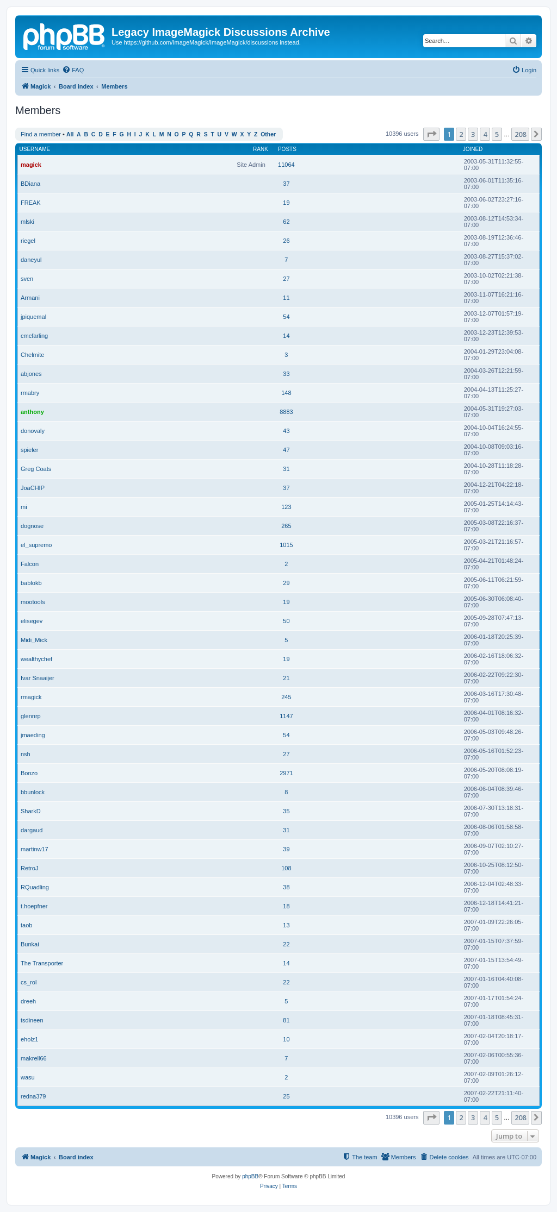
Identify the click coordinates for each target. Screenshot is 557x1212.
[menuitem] (73, 70)
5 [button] (497, 134)
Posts (287, 149)
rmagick (31, 697)
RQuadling (35, 887)
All (69, 134)
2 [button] (461, 134)
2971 (286, 773)
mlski (27, 221)
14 (286, 335)
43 (286, 431)
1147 (286, 716)
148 (286, 393)
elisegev (31, 621)
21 (286, 678)
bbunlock (33, 792)
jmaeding (33, 735)
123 (286, 507)
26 (286, 240)
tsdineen (32, 1020)
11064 (286, 164)
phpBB (250, 1176)
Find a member (41, 134)
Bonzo (29, 773)
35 (286, 811)
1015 (286, 545)
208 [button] (520, 134)
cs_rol (28, 982)
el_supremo (36, 545)
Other (268, 134)
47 (286, 450)
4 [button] (485, 134)
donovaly (33, 431)
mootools (33, 602)
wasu (28, 1077)
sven (27, 278)
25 (286, 1096)
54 (286, 316)
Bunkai (30, 944)
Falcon (30, 564)
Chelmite (32, 354)
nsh (25, 754)
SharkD (31, 811)
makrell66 (34, 1058)
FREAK (31, 202)
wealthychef (36, 659)
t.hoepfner (34, 906)
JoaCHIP (33, 488)
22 (286, 944)
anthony (32, 412)
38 (286, 887)
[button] (431, 134)
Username (35, 149)
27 (286, 278)
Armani (30, 297)
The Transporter (42, 963)
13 (286, 925)
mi (24, 507)
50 (286, 621)
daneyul (31, 259)
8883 (286, 412)
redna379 (33, 1096)
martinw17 (34, 849)
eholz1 (29, 1039)
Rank (260, 149)
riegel (28, 240)
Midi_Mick (34, 640)
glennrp (31, 716)
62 (286, 221)
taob (26, 925)
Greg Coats (36, 469)
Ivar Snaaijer (37, 678)
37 (286, 183)
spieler (29, 450)
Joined (473, 149)
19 (286, 202)
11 (286, 297)
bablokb (31, 583)
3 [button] (473, 134)
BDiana (30, 183)
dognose (32, 526)
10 (286, 1039)
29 (286, 583)
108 (286, 868)
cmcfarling (34, 335)
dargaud (31, 830)
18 (286, 906)
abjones (31, 373)
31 (286, 469)
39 (286, 849)
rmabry (30, 393)
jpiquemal (33, 316)
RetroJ (29, 868)
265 (286, 526)
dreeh (28, 1001)
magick (31, 164)
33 (286, 373)
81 (286, 1020)
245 (286, 697)
